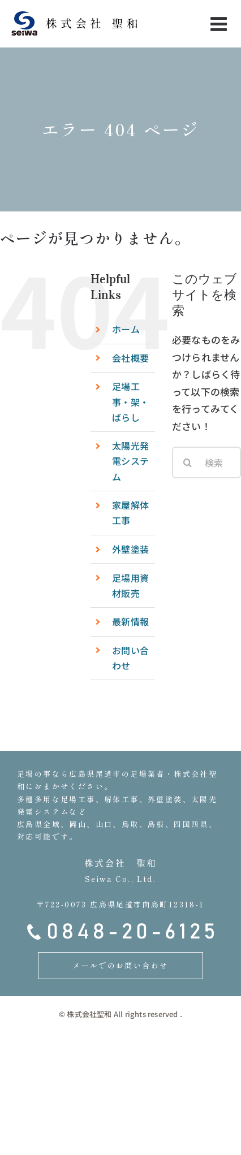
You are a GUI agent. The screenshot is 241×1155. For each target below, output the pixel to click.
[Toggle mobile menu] (220, 23)
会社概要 (130, 358)
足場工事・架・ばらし (130, 401)
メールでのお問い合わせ (120, 965)
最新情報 (130, 621)
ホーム (126, 329)
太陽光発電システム (130, 461)
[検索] (188, 462)
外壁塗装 (130, 549)
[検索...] (206, 462)
